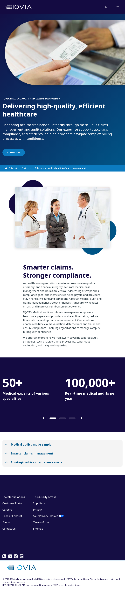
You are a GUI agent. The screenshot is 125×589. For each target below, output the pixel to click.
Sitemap (38, 528)
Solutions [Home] (39, 168)
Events (6, 522)
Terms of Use (41, 522)
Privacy (37, 509)
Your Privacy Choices (45, 516)
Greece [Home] (27, 168)
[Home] (8, 168)
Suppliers (39, 503)
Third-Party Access (44, 497)
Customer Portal (12, 503)
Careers (7, 509)
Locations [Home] (15, 168)
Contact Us (9, 528)
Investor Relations (13, 497)
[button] (44, 418)
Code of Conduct (12, 516)
